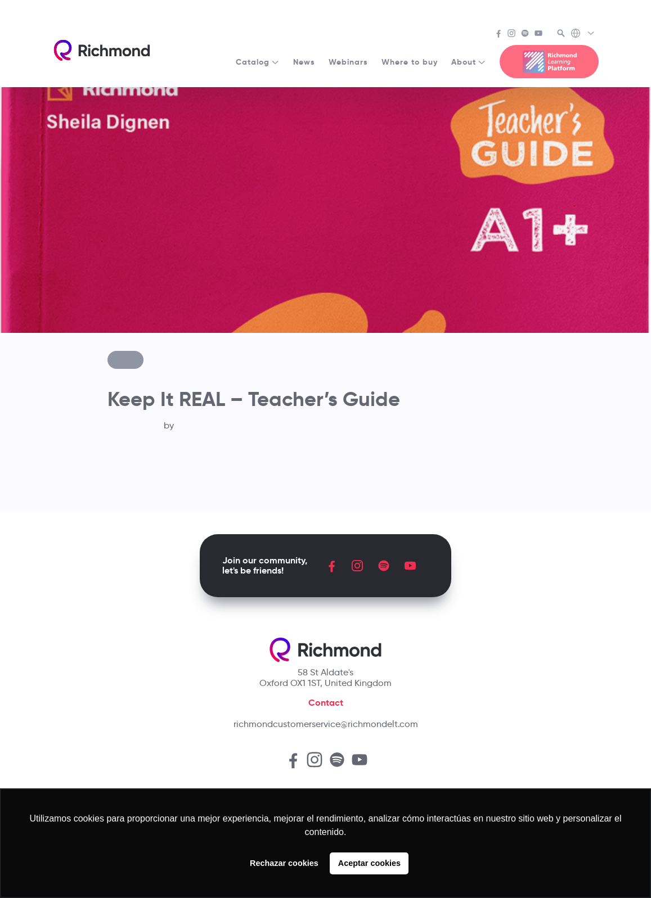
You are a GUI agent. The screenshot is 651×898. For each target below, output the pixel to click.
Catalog (258, 62)
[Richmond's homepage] (101, 50)
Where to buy (409, 62)
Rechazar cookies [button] (284, 863)
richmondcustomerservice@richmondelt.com (326, 724)
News (304, 62)
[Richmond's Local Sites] (583, 34)
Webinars (348, 62)
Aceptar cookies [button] (369, 863)
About (468, 62)
